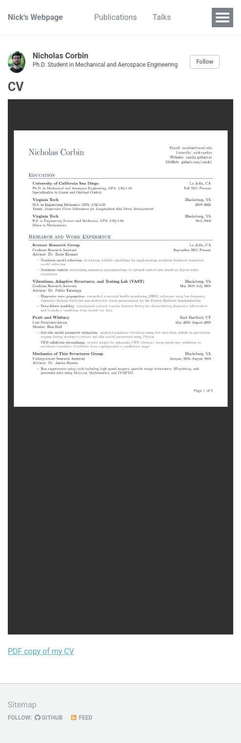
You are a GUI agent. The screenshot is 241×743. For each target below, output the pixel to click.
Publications (115, 17)
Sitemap (22, 704)
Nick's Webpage (35, 17)
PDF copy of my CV (41, 651)
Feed (81, 717)
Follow (204, 61)
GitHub (49, 717)
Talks (161, 17)
